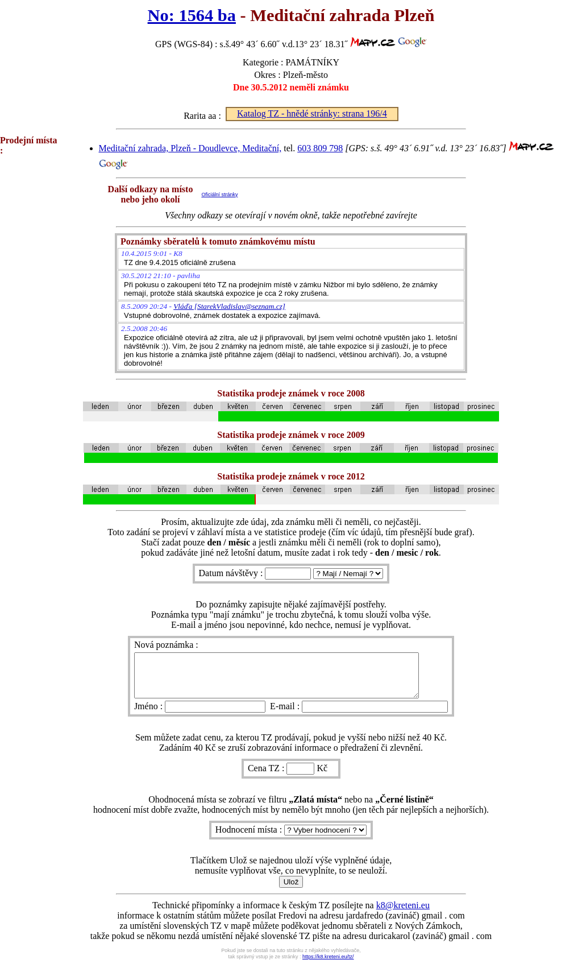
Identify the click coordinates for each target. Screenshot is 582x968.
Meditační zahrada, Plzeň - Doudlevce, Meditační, (190, 148)
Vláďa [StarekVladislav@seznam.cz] (229, 306)
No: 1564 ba (192, 15)
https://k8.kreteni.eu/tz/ (328, 965)
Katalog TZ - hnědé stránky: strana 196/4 (312, 113)
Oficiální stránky (219, 194)
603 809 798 (320, 148)
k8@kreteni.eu (403, 914)
